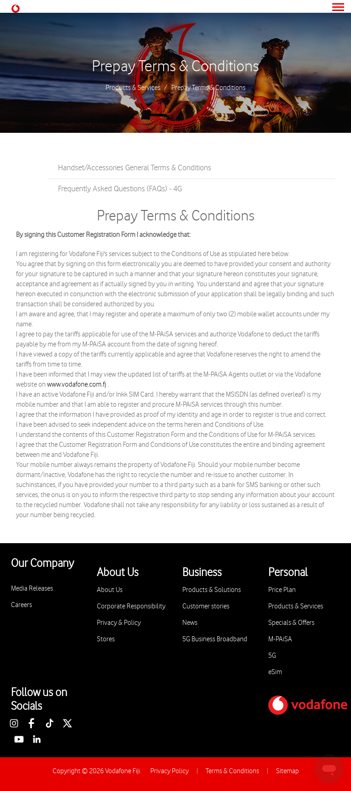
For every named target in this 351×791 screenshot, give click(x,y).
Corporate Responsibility (131, 606)
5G (272, 656)
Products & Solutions (211, 590)
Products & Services (133, 88)
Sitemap (287, 771)
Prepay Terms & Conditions (175, 66)
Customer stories (205, 606)
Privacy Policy (169, 771)
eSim (275, 672)
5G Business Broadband (214, 639)
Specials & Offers (291, 623)
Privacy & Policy (119, 623)
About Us (109, 590)
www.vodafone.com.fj (76, 384)
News (189, 623)
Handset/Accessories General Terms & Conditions (134, 168)
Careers (21, 605)
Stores (106, 639)
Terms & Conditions (232, 771)
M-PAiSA (280, 639)
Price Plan (282, 590)
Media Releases (32, 588)
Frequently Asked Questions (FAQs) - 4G (120, 189)
